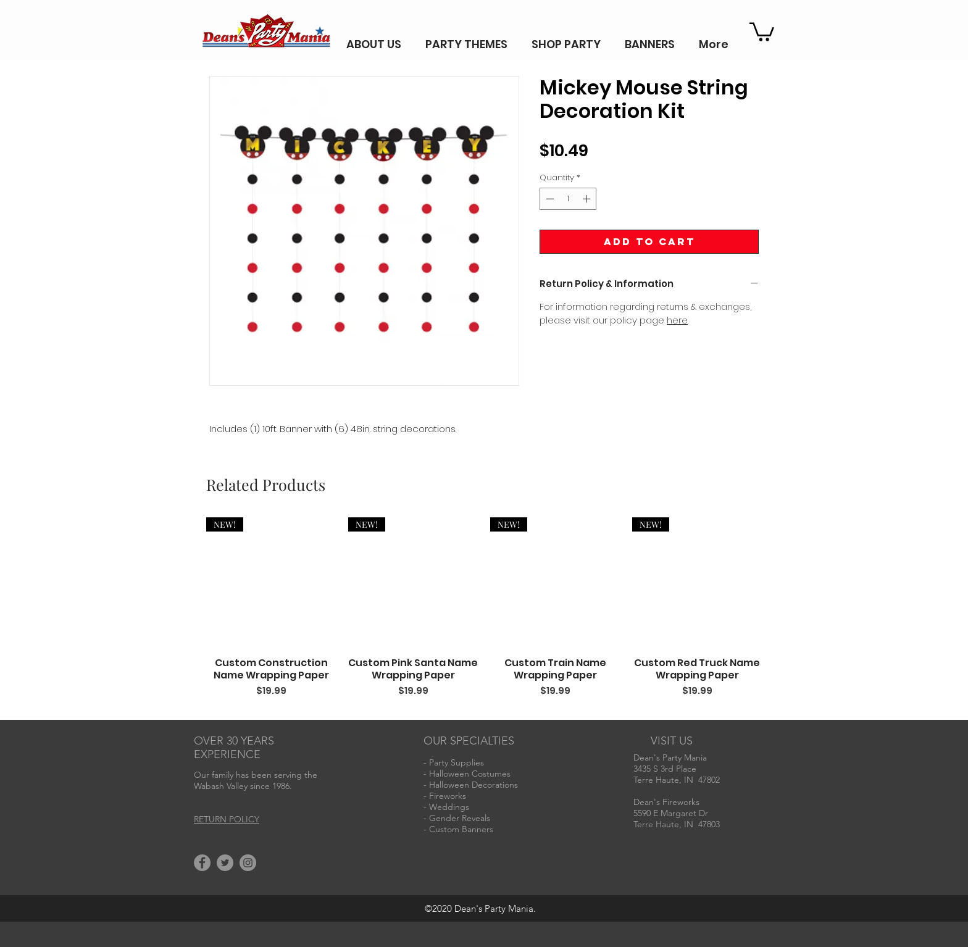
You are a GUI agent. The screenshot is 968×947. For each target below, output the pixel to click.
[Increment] (587, 198)
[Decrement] (548, 198)
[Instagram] (248, 862)
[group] (484, 614)
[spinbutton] (568, 198)
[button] (761, 30)
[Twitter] (225, 862)
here (677, 320)
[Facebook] (202, 862)
